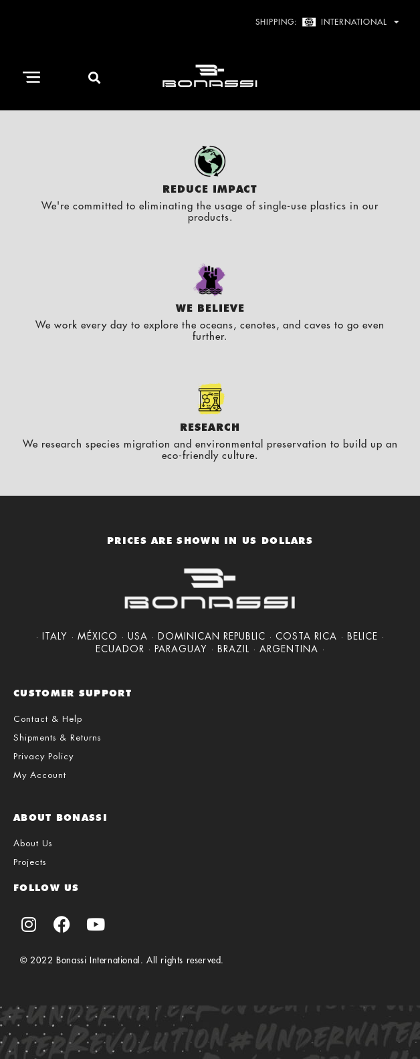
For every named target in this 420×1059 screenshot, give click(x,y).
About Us (32, 843)
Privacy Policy (43, 756)
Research (210, 427)
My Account (39, 775)
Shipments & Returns (57, 737)
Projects (29, 862)
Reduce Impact (210, 189)
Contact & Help (47, 718)
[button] (32, 77)
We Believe (210, 308)
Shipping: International (327, 22)
